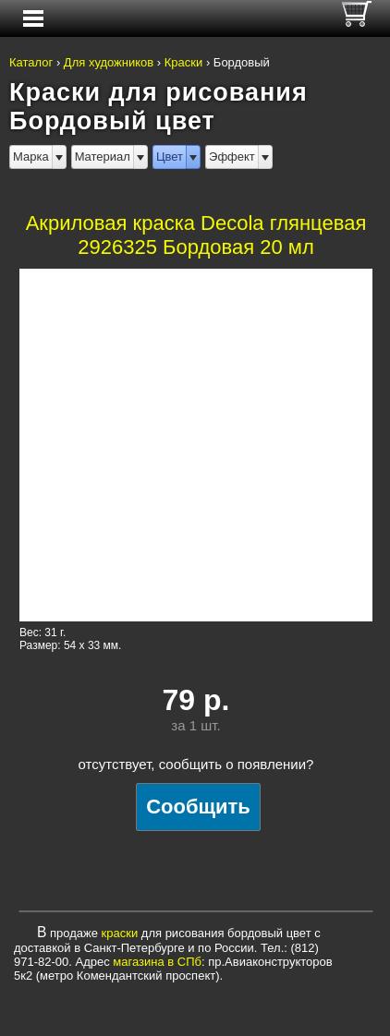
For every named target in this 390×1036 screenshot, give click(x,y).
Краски (183, 62)
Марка (31, 156)
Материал (102, 156)
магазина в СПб (157, 962)
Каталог (31, 62)
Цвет (169, 156)
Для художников (108, 62)
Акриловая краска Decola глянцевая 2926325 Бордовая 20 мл (196, 235)
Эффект (232, 156)
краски (120, 933)
